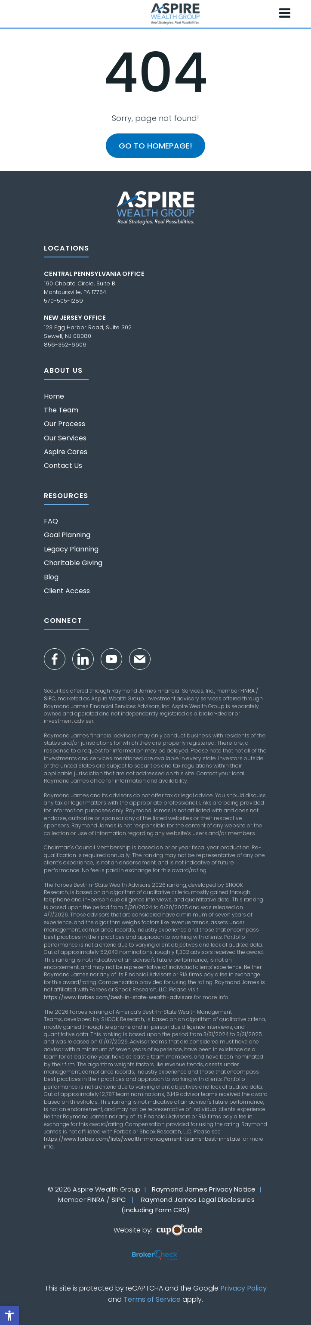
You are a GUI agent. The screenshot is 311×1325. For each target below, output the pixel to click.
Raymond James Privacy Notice (204, 1189)
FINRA (247, 690)
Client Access (67, 591)
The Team (61, 410)
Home (54, 396)
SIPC (49, 698)
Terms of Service (152, 1299)
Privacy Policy (243, 1288)
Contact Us (63, 466)
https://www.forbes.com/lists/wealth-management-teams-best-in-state (142, 1138)
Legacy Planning (71, 549)
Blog (51, 577)
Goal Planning (67, 535)
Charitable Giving (73, 563)
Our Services (65, 438)
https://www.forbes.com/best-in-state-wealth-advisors (118, 997)
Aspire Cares (65, 452)
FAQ (51, 521)
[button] (9, 1315)
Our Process (64, 424)
